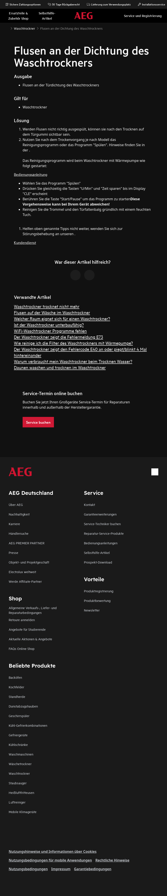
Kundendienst (25, 242)
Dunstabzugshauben (23, 706)
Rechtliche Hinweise (112, 860)
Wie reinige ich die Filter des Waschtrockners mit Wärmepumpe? (73, 343)
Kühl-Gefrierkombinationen (28, 725)
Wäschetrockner (20, 764)
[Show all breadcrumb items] (7, 28)
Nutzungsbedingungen (28, 869)
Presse (13, 552)
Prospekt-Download (98, 562)
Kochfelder (16, 687)
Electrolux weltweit (22, 572)
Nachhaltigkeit (19, 514)
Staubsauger (18, 783)
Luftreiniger (17, 802)
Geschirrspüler (19, 716)
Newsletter (92, 610)
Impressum (61, 869)
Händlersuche (18, 533)
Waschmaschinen (21, 754)
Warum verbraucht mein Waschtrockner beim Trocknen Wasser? (73, 361)
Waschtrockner (19, 773)
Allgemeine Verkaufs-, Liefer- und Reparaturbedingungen (33, 610)
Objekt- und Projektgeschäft (29, 562)
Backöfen (15, 677)
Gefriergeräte (18, 735)
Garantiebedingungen (92, 869)
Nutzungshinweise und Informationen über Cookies (53, 851)
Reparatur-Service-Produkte (104, 533)
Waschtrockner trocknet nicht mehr (46, 306)
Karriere (14, 524)
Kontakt (89, 504)
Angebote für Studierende (27, 629)
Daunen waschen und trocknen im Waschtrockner (60, 367)
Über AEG (16, 504)
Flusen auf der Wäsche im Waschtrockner (52, 312)
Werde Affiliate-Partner (25, 581)
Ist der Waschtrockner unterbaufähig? (49, 324)
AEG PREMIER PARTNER (26, 543)
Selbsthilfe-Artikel (97, 552)
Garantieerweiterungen (100, 514)
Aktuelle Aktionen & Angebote (30, 639)
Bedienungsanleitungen (100, 543)
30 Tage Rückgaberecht (64, 4)
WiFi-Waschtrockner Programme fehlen (50, 330)
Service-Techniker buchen (102, 524)
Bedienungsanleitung (30, 174)
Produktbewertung (97, 600)
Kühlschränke (18, 744)
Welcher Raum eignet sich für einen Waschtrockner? (62, 318)
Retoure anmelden (22, 620)
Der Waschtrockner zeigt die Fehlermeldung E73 (58, 336)
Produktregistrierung (98, 591)
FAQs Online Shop (22, 648)
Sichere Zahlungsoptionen (23, 4)
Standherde (17, 696)
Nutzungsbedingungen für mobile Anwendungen (50, 860)
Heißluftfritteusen (21, 792)
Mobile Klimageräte (23, 812)
